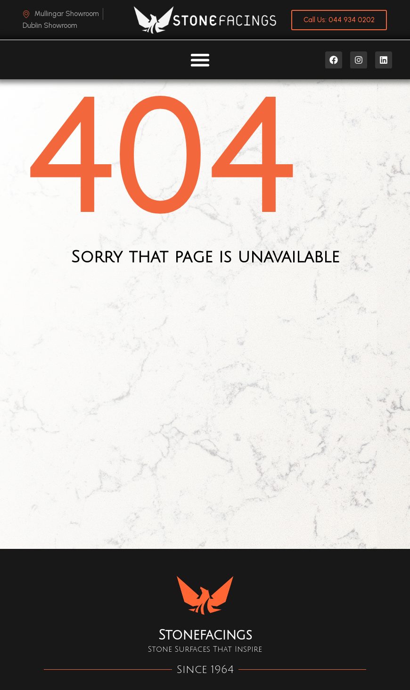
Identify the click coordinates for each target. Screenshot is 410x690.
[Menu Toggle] (200, 60)
